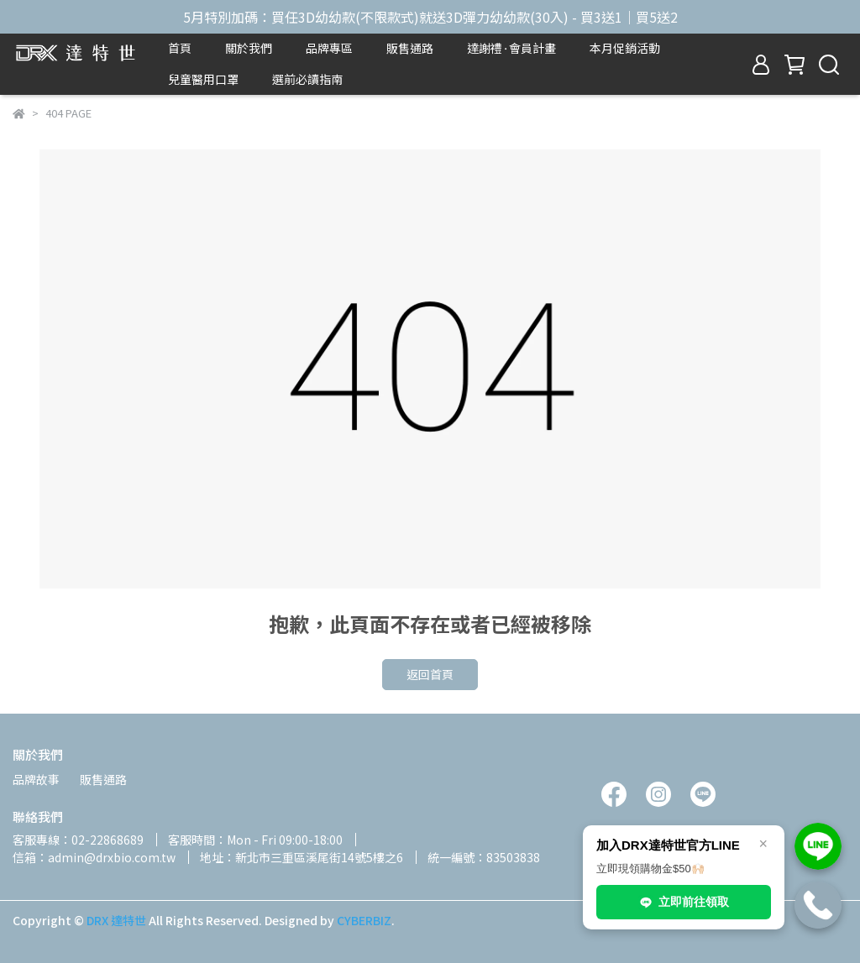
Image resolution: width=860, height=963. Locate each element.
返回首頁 (430, 674)
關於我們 (248, 47)
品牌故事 (36, 779)
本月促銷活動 (625, 47)
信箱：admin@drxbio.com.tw (94, 857)
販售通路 (409, 47)
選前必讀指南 (307, 79)
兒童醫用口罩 (203, 79)
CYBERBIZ (364, 920)
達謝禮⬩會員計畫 (511, 47)
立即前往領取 (683, 902)
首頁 (179, 47)
